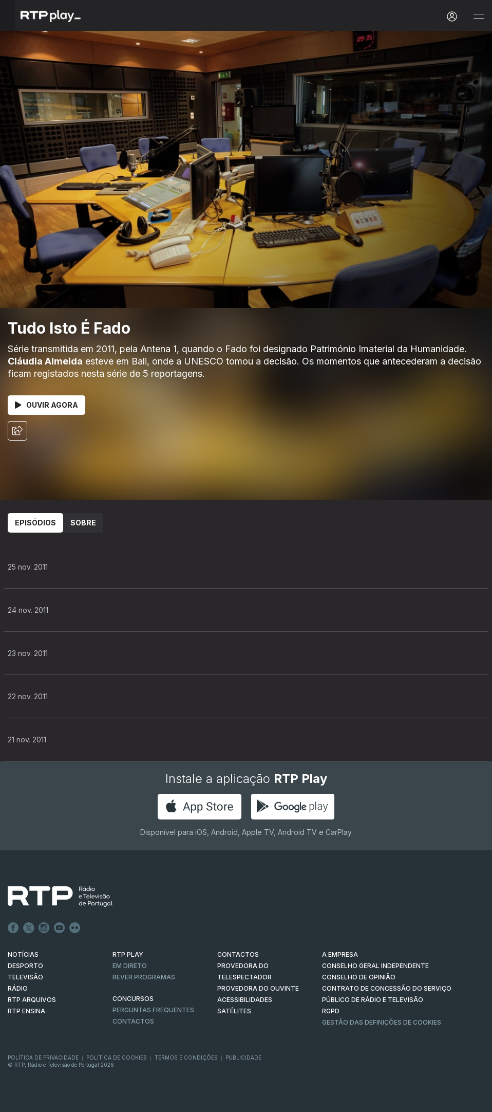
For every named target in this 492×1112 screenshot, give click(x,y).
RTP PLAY (127, 954)
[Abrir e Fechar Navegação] (478, 16)
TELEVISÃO (25, 977)
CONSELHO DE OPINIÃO (358, 977)
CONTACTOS (238, 954)
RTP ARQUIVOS (32, 1000)
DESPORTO (25, 966)
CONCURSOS (133, 998)
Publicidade (243, 1057)
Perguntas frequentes (153, 1010)
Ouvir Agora (46, 404)
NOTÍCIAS (23, 954)
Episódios (35, 522)
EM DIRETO (129, 966)
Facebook (13, 928)
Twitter (28, 928)
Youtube (59, 928)
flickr (75, 928)
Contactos (133, 1021)
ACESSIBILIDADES (244, 1000)
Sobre (83, 522)
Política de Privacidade (43, 1057)
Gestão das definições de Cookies (381, 1022)
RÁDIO (18, 988)
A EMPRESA (340, 954)
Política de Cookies (116, 1057)
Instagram (44, 928)
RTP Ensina (26, 1011)
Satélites (234, 1011)
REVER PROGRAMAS (143, 977)
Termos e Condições (186, 1057)
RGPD (330, 1011)
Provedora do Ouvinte (258, 988)
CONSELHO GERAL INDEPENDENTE (375, 966)
